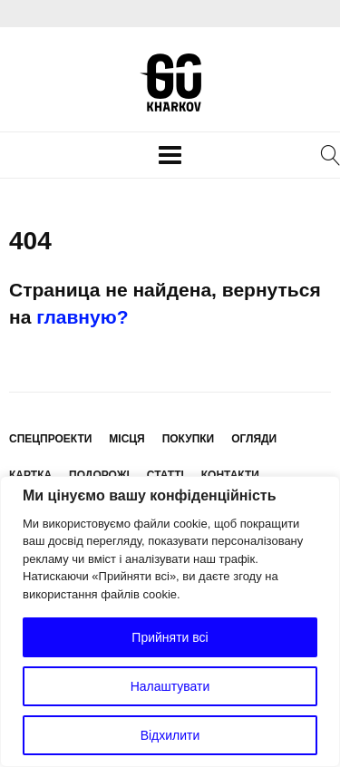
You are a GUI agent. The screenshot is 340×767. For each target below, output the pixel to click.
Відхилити (170, 735)
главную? (82, 316)
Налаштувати (170, 686)
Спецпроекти (50, 438)
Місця (126, 438)
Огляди (254, 438)
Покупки (188, 438)
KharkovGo (170, 82)
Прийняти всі (169, 637)
